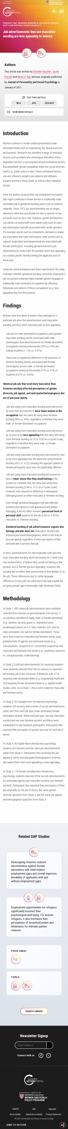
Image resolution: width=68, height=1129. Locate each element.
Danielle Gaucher (42, 71)
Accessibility (15, 1114)
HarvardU (52, 1109)
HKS (34, 1109)
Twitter (48, 1055)
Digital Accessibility (34, 1114)
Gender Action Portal (12, 11)
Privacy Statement (53, 1114)
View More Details (23, 112)
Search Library (34, 1011)
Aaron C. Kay (24, 76)
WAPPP (15, 1109)
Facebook (41, 1055)
